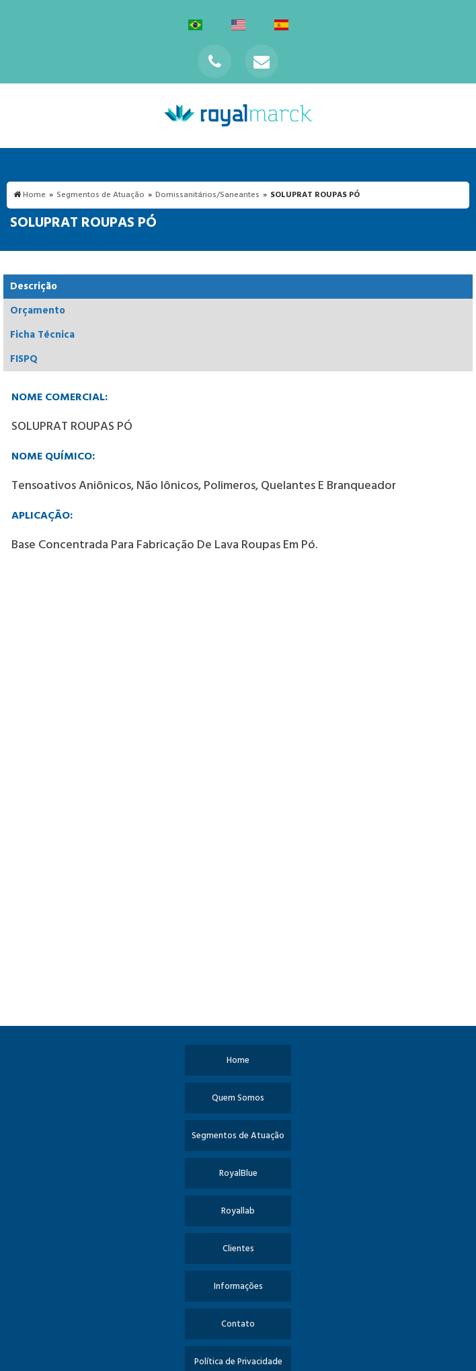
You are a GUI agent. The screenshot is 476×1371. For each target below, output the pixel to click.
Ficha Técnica (42, 335)
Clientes (238, 1249)
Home (238, 1060)
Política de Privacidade (238, 1362)
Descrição (33, 287)
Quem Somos (238, 1098)
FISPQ (24, 359)
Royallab (238, 1211)
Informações (238, 1287)
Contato (238, 1324)
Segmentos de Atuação (238, 1136)
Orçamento (37, 311)
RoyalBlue (238, 1173)
